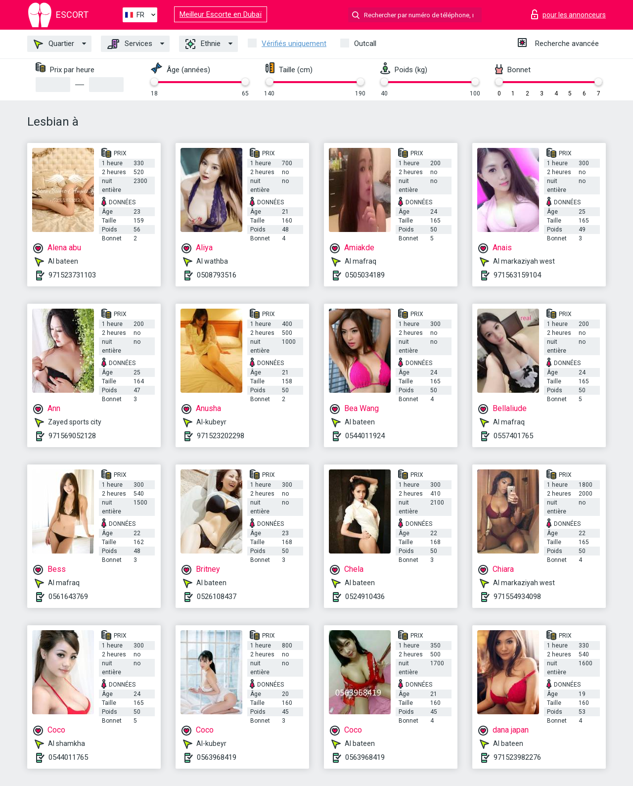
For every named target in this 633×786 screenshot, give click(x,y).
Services (129, 44)
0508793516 (216, 275)
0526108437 (216, 596)
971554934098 (517, 596)
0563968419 (216, 757)
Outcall (365, 43)
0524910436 (365, 596)
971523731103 (72, 275)
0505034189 (365, 275)
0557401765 (513, 435)
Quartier (54, 44)
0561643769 (68, 596)
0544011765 (68, 757)
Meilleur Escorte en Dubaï (221, 14)
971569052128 (72, 435)
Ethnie (203, 44)
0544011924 (365, 435)
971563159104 (517, 275)
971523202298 (220, 435)
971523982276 (517, 757)
